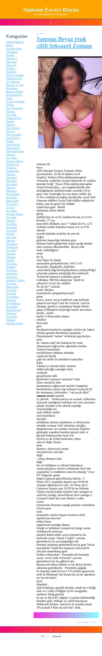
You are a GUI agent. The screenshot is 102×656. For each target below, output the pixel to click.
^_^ (48, 636)
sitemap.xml (56, 636)
